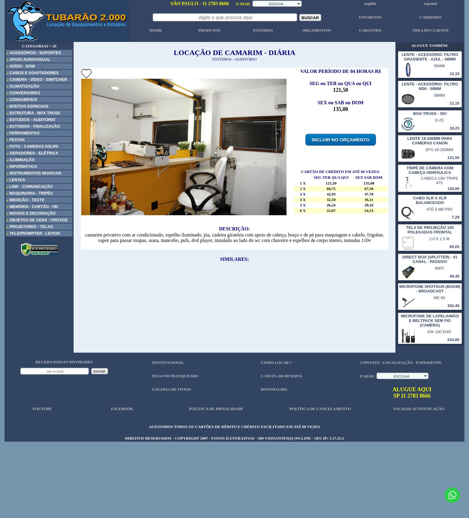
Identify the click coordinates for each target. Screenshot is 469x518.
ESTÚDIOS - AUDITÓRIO (234, 59)
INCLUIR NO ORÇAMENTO (341, 139)
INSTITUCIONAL (168, 362)
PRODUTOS (209, 30)
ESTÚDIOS (263, 30)
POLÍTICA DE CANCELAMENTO (320, 408)
